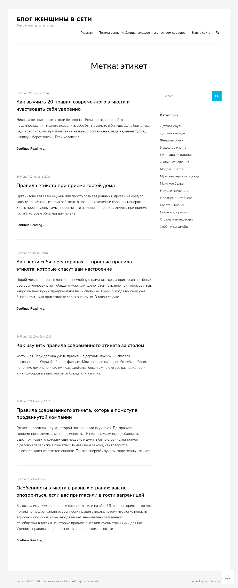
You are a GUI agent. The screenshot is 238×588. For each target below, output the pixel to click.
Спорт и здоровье (173, 212)
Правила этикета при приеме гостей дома (65, 185)
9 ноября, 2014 (39, 93)
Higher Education (210, 581)
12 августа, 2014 (40, 177)
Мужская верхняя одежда (179, 176)
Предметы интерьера (176, 198)
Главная (86, 32)
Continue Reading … (30, 149)
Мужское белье (172, 183)
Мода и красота (172, 169)
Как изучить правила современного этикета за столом (80, 345)
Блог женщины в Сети (54, 19)
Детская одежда (172, 133)
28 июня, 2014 (38, 253)
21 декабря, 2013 (40, 337)
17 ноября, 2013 (39, 479)
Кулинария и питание (176, 155)
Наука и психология (175, 190)
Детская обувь (171, 126)
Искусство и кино (173, 147)
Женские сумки (171, 140)
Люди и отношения (174, 162)
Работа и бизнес (172, 205)
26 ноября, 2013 (39, 401)
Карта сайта (201, 32)
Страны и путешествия (177, 219)
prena (23, 93)
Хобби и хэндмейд (174, 226)
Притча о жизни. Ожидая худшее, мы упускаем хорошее (142, 32)
